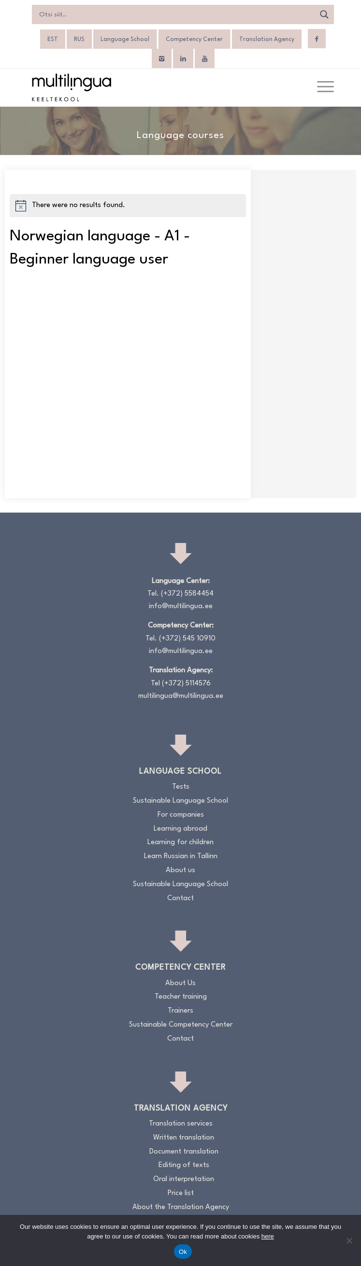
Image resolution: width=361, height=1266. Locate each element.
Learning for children (180, 842)
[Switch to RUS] (79, 39)
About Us (180, 983)
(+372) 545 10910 (187, 638)
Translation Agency (266, 39)
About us (180, 870)
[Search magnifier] (324, 14)
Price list (181, 1193)
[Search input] (175, 14)
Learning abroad (180, 829)
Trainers (180, 1011)
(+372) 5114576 (186, 683)
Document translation (183, 1151)
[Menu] (320, 87)
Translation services (181, 1123)
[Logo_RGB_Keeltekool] (150, 87)
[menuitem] (320, 87)
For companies (181, 815)
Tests (180, 787)
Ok (183, 1251)
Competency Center (194, 39)
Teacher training (181, 997)
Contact (180, 898)
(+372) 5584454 (187, 594)
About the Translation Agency (180, 1207)
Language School (125, 39)
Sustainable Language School (180, 801)
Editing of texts (184, 1165)
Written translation (183, 1137)
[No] (349, 1240)
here (267, 1236)
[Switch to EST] (52, 39)
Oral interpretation (183, 1179)
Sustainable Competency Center (180, 1025)
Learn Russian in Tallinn (180, 856)
